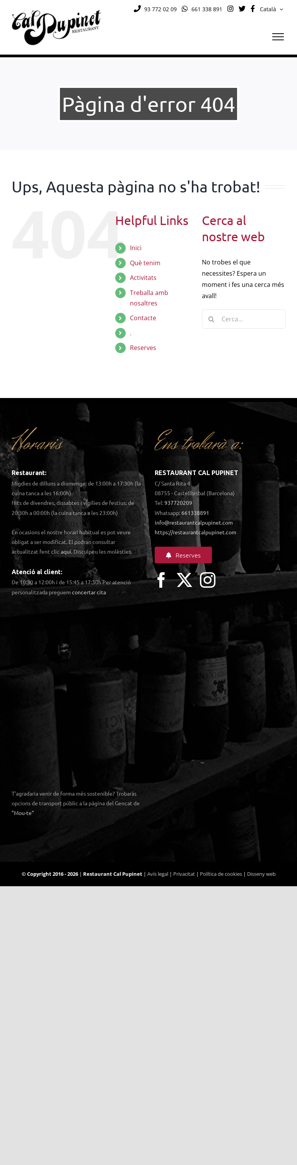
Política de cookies (221, 873)
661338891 (195, 512)
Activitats (143, 277)
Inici (136, 248)
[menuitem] (271, 9)
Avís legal (157, 873)
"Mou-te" (23, 812)
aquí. (66, 551)
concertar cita (89, 592)
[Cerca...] (243, 319)
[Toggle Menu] (278, 36)
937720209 (178, 502)
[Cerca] (211, 319)
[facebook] (161, 580)
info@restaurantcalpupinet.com (194, 522)
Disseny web (261, 873)
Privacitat (184, 873)
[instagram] (207, 580)
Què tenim (145, 263)
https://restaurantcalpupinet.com (195, 531)
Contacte (143, 318)
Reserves (143, 347)
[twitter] (184, 580)
